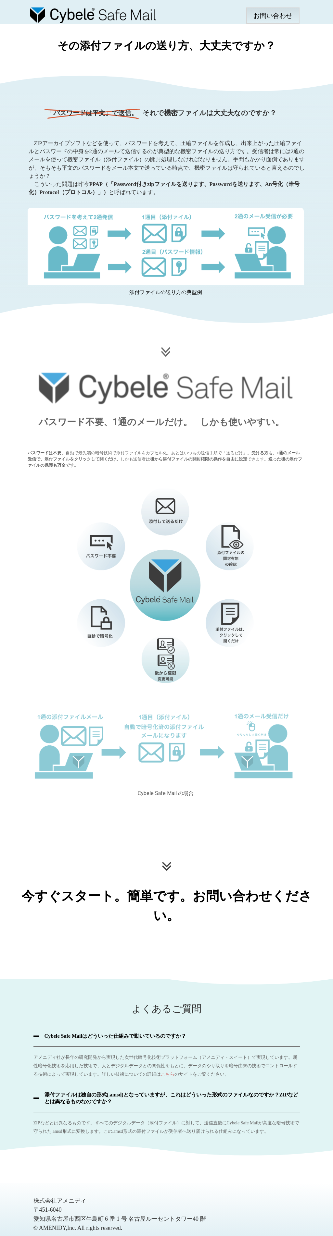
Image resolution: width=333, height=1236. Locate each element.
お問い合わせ (272, 15)
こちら (167, 1074)
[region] (166, 196)
